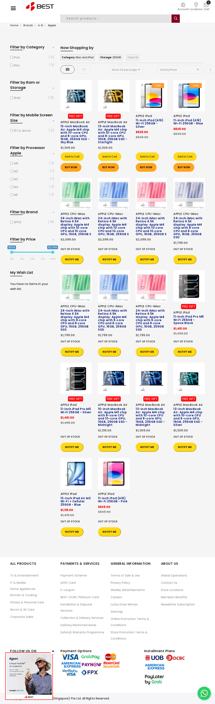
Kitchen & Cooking (23, 595)
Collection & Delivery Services (81, 618)
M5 (16, 195)
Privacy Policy (120, 583)
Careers (116, 597)
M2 (16, 171)
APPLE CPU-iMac (73, 214)
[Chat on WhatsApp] (204, 693)
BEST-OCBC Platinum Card (79, 597)
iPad (17, 57)
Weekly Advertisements (128, 590)
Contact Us (169, 583)
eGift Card (68, 583)
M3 (16, 179)
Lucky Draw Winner (124, 604)
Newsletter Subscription (178, 604)
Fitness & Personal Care (27, 602)
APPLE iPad (144, 116)
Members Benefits (174, 597)
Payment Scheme (73, 575)
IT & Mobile (18, 583)
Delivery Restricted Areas (78, 625)
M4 (16, 187)
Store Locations (172, 590)
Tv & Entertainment (24, 575)
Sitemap (117, 612)
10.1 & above (22, 131)
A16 (16, 163)
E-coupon (67, 590)
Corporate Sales (21, 617)
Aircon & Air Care (22, 610)
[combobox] (119, 18)
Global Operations (174, 575)
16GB (17, 98)
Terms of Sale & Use (125, 575)
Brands (28, 25)
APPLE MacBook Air (75, 122)
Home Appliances (22, 589)
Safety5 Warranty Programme (82, 632)
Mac (17, 65)
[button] (67, 97)
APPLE (18, 222)
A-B (40, 25)
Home (14, 25)
